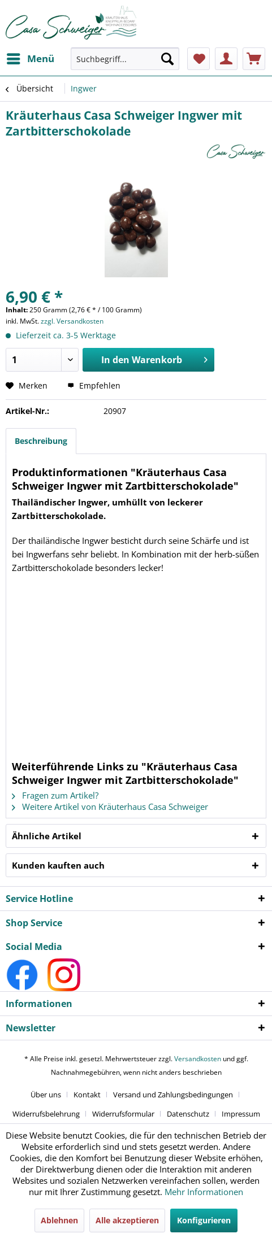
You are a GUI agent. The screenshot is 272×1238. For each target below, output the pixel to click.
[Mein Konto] (226, 58)
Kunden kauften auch (58, 865)
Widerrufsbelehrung (46, 1114)
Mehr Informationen (204, 1191)
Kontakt (87, 1094)
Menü (30, 57)
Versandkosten (197, 1058)
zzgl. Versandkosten (72, 321)
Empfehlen (93, 385)
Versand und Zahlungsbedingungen (173, 1094)
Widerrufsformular (123, 1114)
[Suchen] (167, 58)
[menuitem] (30, 58)
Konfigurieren (204, 1220)
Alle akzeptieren (127, 1220)
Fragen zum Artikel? (55, 795)
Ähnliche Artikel (46, 836)
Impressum (241, 1114)
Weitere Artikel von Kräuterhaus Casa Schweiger (110, 806)
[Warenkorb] (254, 58)
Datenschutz (188, 1114)
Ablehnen (59, 1220)
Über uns (46, 1094)
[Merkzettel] (198, 58)
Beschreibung (41, 440)
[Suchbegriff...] (125, 58)
